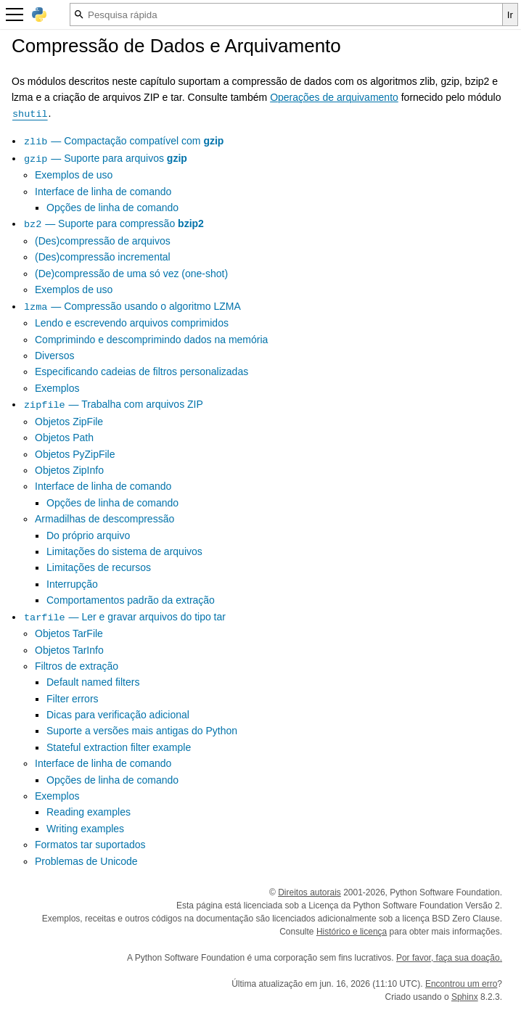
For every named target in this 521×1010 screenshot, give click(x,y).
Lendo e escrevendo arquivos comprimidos (132, 323)
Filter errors (72, 699)
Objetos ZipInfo (69, 470)
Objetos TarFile (69, 633)
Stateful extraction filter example (118, 747)
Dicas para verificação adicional (117, 714)
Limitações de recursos (98, 567)
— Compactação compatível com (123, 141)
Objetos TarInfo (69, 650)
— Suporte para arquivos (105, 158)
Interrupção (72, 584)
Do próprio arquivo (88, 535)
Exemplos (57, 388)
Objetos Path (64, 437)
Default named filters (92, 682)
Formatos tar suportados (90, 844)
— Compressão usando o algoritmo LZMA (132, 306)
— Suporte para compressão (113, 223)
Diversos (54, 355)
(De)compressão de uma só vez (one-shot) (131, 273)
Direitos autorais (309, 892)
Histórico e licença (351, 932)
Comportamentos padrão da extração (130, 600)
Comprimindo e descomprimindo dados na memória (151, 339)
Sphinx (464, 997)
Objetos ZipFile (69, 421)
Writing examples (85, 828)
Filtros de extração (76, 666)
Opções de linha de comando (112, 207)
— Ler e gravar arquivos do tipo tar (124, 617)
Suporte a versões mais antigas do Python (141, 730)
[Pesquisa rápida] (286, 14)
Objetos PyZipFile (75, 454)
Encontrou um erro (461, 984)
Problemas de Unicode (86, 861)
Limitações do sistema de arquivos (124, 551)
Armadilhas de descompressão (104, 519)
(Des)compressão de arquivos (103, 241)
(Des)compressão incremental (103, 257)
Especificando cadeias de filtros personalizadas (141, 371)
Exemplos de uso (73, 175)
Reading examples (88, 812)
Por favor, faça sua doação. (449, 958)
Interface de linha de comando (103, 191)
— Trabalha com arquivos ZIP (113, 404)
